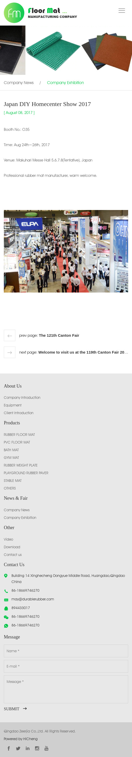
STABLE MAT (12, 481)
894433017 (21, 608)
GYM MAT (11, 458)
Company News (19, 82)
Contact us (12, 555)
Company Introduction (22, 397)
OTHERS (10, 488)
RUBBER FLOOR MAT (19, 435)
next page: (73, 352)
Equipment (12, 405)
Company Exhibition (65, 82)
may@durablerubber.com (33, 599)
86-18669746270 (25, 590)
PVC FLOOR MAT (17, 442)
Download (12, 547)
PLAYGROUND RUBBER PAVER (26, 473)
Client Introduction (19, 413)
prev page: (49, 335)
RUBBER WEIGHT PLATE (21, 465)
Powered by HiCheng (21, 739)
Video (8, 539)
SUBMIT (11, 709)
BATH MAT (11, 450)
